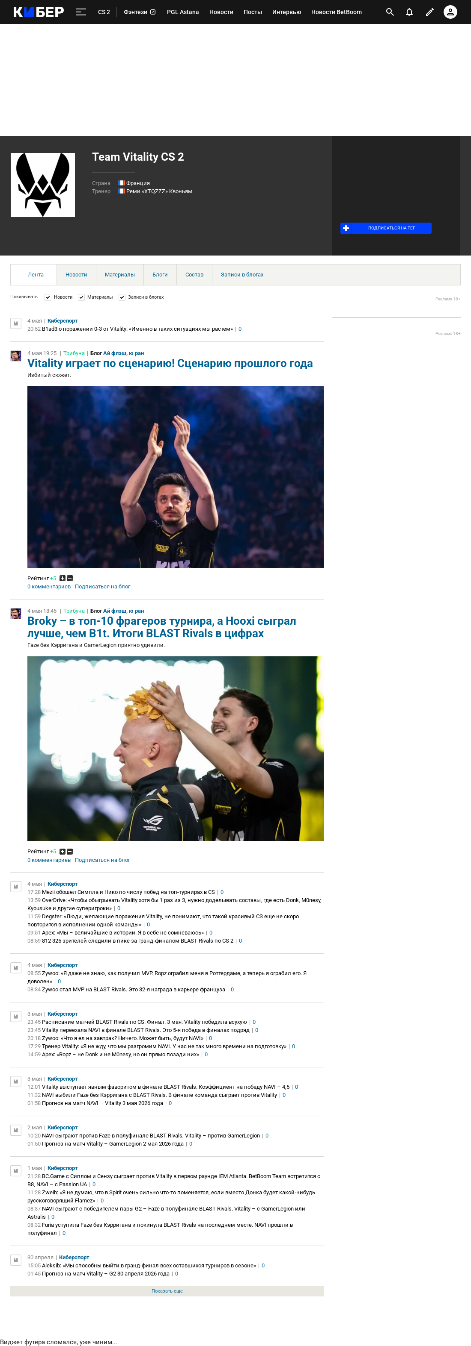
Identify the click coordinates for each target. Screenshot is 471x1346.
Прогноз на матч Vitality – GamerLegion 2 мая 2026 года (113, 1143)
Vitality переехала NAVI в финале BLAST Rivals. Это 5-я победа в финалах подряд (146, 1030)
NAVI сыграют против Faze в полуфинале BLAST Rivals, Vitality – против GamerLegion (151, 1135)
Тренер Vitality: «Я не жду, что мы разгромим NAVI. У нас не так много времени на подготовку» (164, 1046)
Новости (76, 274)
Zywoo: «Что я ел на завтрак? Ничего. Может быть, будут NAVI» (122, 1038)
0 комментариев (49, 586)
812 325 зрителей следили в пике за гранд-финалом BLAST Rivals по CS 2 (137, 940)
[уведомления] (409, 12)
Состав (194, 274)
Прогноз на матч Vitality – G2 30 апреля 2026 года (106, 1273)
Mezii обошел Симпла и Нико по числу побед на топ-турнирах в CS (128, 892)
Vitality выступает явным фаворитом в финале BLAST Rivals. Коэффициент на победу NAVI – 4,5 (165, 1087)
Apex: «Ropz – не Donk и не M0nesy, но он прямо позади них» (120, 1054)
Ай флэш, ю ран (123, 353)
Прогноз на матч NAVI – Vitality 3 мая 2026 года (102, 1103)
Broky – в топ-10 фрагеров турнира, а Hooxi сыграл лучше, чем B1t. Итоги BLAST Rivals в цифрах (161, 627)
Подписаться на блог (102, 586)
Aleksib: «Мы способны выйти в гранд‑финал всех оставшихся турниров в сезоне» (149, 1265)
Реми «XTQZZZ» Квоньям (159, 191)
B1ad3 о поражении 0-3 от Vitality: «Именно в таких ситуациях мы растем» (137, 329)
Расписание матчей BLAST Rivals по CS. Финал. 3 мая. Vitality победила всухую (144, 1022)
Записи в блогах (242, 274)
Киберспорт (63, 320)
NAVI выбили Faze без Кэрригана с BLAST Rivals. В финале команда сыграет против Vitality (159, 1095)
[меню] (81, 12)
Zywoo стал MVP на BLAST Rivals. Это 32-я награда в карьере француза (133, 989)
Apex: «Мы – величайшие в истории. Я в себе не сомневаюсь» (123, 932)
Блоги (160, 274)
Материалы (120, 274)
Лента (36, 274)
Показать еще (167, 1291)
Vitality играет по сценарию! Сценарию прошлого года (170, 363)
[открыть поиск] (390, 12)
